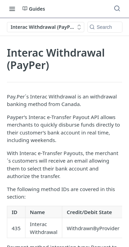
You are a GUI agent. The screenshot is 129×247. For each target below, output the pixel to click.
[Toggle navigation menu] (12, 8)
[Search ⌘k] (117, 8)
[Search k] (105, 27)
